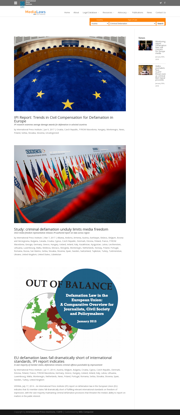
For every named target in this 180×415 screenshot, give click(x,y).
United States (44, 254)
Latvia (104, 244)
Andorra (68, 237)
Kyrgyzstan (96, 244)
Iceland (62, 244)
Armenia (77, 237)
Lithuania (18, 247)
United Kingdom (29, 254)
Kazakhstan (84, 244)
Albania (60, 237)
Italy (76, 244)
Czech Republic (71, 129)
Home (67, 12)
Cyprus (58, 241)
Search (160, 24)
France (105, 241)
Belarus (103, 237)
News (149, 12)
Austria (85, 237)
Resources (107, 12)
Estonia (89, 241)
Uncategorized (52, 133)
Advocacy (122, 12)
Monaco (55, 247)
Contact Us (161, 12)
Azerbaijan (94, 237)
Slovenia (40, 133)
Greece (46, 244)
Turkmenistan (115, 251)
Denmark (81, 241)
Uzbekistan (56, 254)
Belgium (112, 237)
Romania (18, 251)
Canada (42, 241)
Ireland (70, 244)
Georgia (28, 244)
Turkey (105, 251)
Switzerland (85, 251)
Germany (38, 244)
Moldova (46, 247)
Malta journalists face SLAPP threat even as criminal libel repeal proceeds (160, 73)
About (76, 12)
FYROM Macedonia (88, 129)
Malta (38, 247)
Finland (97, 241)
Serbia (24, 133)
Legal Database (90, 12)
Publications (137, 12)
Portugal (114, 247)
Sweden (75, 251)
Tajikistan (96, 251)
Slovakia (32, 133)
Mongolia (64, 247)
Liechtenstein (115, 244)
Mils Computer (86, 411)
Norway (98, 247)
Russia (26, 251)
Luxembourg (29, 247)
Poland (17, 133)
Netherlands (88, 247)
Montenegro (112, 129)
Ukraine (17, 254)
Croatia (60, 129)
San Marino (35, 251)
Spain (68, 251)
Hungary (101, 129)
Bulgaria (34, 241)
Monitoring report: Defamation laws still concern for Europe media (160, 47)
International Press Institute (29, 129)
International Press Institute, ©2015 (44, 411)
